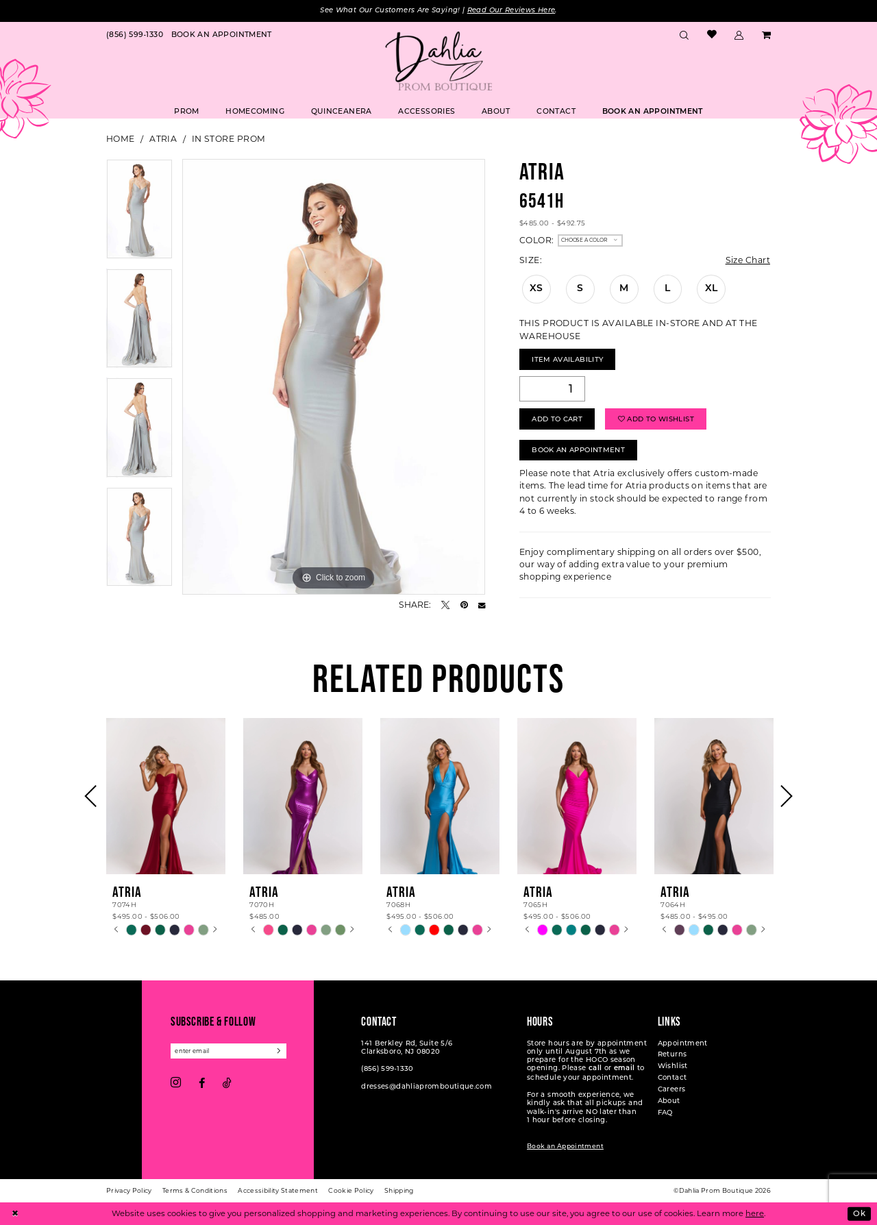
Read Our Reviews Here (511, 10)
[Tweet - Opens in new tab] (445, 605)
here (754, 1213)
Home (120, 139)
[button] (739, 35)
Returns (672, 1054)
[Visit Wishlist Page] (711, 35)
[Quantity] (552, 388)
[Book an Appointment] (221, 35)
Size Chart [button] (748, 260)
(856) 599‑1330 (387, 1068)
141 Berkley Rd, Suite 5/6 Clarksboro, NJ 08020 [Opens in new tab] (406, 1047)
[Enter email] (228, 1050)
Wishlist (673, 1065)
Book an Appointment (565, 1146)
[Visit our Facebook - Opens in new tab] (202, 1083)
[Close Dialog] (15, 1213)
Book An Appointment (578, 449)
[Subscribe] (279, 1050)
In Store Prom (229, 139)
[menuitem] (134, 35)
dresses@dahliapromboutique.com (426, 1086)
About (669, 1100)
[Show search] (684, 35)
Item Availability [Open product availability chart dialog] (567, 359)
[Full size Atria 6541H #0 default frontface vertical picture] (333, 377)
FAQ (665, 1112)
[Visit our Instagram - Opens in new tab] (176, 1083)
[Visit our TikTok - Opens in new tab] (227, 1083)
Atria (163, 139)
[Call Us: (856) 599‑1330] (134, 35)
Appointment (683, 1043)
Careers (672, 1089)
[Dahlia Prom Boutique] (438, 61)
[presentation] (165, 796)
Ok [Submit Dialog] (859, 1213)
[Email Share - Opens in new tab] (481, 605)
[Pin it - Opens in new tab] (464, 605)
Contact (672, 1077)
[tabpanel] (139, 214)
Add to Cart (557, 418)
